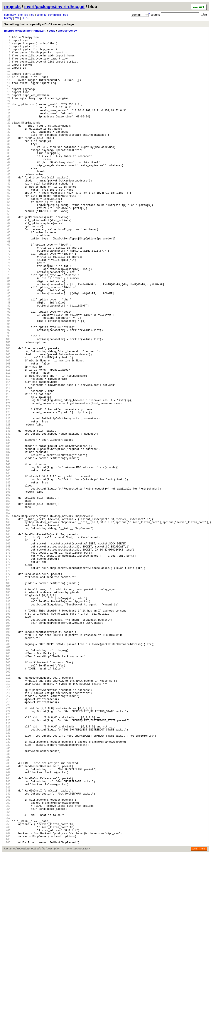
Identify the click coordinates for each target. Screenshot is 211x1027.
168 (7, 656)
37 (7, 171)
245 (7, 941)
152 (7, 597)
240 (7, 923)
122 (7, 486)
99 (7, 401)
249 (7, 956)
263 (7, 1008)
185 (7, 719)
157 (7, 615)
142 (7, 560)
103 (7, 415)
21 (7, 112)
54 (7, 234)
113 (7, 452)
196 (7, 760)
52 (7, 227)
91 (7, 371)
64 (7, 271)
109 (7, 438)
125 (7, 497)
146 (7, 575)
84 (7, 345)
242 (7, 930)
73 (7, 304)
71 (7, 297)
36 (7, 167)
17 (7, 97)
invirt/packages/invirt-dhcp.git (54, 6)
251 (7, 964)
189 (7, 734)
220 (7, 849)
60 (7, 256)
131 (7, 519)
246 (7, 945)
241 (7, 927)
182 (7, 708)
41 (7, 186)
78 (7, 323)
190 (7, 738)
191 (7, 741)
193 (7, 749)
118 (7, 471)
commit (41, 14)
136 (7, 538)
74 (7, 308)
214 (7, 827)
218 (7, 841)
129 (7, 512)
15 (7, 90)
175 (7, 682)
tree (65, 14)
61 (7, 260)
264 (7, 1012)
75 (7, 312)
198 (7, 767)
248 (7, 952)
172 (7, 671)
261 (7, 1001)
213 (7, 823)
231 (7, 889)
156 (7, 612)
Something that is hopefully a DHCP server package (39, 24)
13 (7, 82)
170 (7, 664)
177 (7, 689)
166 (7, 649)
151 (7, 593)
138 (7, 545)
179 (7, 697)
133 (7, 527)
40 (7, 182)
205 (7, 793)
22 (7, 115)
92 (7, 375)
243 (7, 934)
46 (7, 204)
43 (7, 193)
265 (7, 1015)
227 (7, 875)
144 (7, 567)
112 (7, 449)
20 (7, 108)
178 (7, 693)
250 (7, 960)
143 (7, 564)
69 (7, 289)
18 (7, 101)
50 (7, 219)
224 (7, 864)
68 (7, 286)
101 (7, 408)
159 (7, 623)
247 (7, 949)
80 (7, 330)
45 (7, 201)
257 (7, 986)
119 (7, 475)
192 (7, 745)
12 (7, 78)
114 (7, 456)
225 (7, 867)
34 (7, 160)
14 (7, 86)
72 (7, 301)
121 (7, 482)
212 (7, 819)
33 (7, 156)
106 (7, 427)
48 (7, 212)
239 (7, 919)
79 (7, 327)
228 (7, 878)
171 (7, 667)
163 (7, 638)
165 (7, 645)
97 (7, 393)
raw (17, 18)
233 (7, 897)
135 (7, 534)
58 (7, 249)
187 (7, 727)
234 (7, 901)
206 (7, 797)
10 (7, 71)
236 (7, 908)
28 (7, 138)
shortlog (23, 14)
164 (7, 641)
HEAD (25, 18)
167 (7, 652)
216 (7, 834)
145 (7, 571)
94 (7, 382)
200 (7, 775)
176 (7, 686)
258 (7, 989)
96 (7, 389)
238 (7, 915)
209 (7, 808)
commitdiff (54, 14)
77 (7, 319)
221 (7, 852)
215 (7, 830)
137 (7, 541)
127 (7, 504)
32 (7, 152)
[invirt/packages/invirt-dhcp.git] (25, 30)
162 (7, 634)
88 (7, 360)
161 (7, 630)
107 (7, 430)
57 (7, 245)
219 (7, 845)
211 (7, 815)
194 (7, 752)
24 (7, 123)
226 (7, 871)
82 (7, 338)
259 (7, 993)
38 (7, 175)
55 (7, 238)
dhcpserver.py (67, 30)
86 (7, 352)
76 (7, 315)
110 (7, 441)
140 (7, 552)
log (32, 14)
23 (7, 119)
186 (7, 723)
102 (7, 412)
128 (7, 508)
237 (7, 912)
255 (7, 978)
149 (7, 586)
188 (7, 730)
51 (7, 223)
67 (7, 282)
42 (7, 190)
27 (7, 134)
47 (7, 208)
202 (7, 782)
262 (7, 1004)
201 (7, 778)
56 (7, 241)
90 (7, 367)
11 (7, 75)
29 (7, 141)
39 (7, 178)
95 (7, 386)
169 (7, 660)
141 (7, 556)
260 (7, 997)
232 (7, 893)
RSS (203, 1022)
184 (7, 715)
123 (7, 489)
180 (7, 701)
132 (7, 523)
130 (7, 515)
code (52, 30)
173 (7, 675)
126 (7, 501)
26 (7, 130)
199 (7, 771)
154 (7, 604)
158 (7, 619)
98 (7, 397)
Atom (194, 1022)
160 (7, 627)
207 (7, 801)
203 (7, 786)
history (8, 18)
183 (7, 712)
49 (7, 215)
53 (7, 230)
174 (7, 678)
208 (7, 804)
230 (7, 886)
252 (7, 967)
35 (7, 164)
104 (7, 419)
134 (7, 530)
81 (7, 334)
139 (7, 549)
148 (7, 582)
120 (7, 478)
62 (7, 264)
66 (7, 278)
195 (7, 756)
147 (7, 578)
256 (7, 982)
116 (7, 464)
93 (7, 378)
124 (7, 493)
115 (7, 460)
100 (7, 404)
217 (7, 838)
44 (7, 197)
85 (7, 349)
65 (7, 275)
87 (7, 356)
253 (7, 971)
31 (7, 149)
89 (7, 364)
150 (7, 589)
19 (7, 104)
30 (7, 145)
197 (7, 764)
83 (7, 341)
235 (7, 904)
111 (7, 445)
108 (7, 434)
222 (7, 856)
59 (7, 252)
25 (7, 127)
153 (7, 601)
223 (7, 860)
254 (7, 975)
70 (7, 293)
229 (7, 882)
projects (12, 6)
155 (7, 608)
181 (7, 704)
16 (7, 93)
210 (7, 812)
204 (7, 789)
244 (7, 938)
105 (7, 423)
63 (7, 267)
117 (7, 467)
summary (10, 14)
